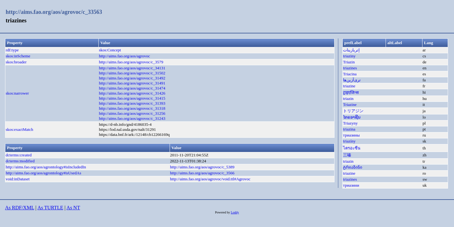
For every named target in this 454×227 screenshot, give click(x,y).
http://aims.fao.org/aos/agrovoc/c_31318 (132, 108)
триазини (351, 185)
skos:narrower (17, 93)
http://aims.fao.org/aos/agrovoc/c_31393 (132, 103)
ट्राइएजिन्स (351, 92)
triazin (348, 98)
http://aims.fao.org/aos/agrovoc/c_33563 (54, 12)
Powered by (223, 212)
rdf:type (12, 50)
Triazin (349, 62)
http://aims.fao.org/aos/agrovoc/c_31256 (132, 113)
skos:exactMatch (19, 129)
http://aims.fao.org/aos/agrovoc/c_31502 (132, 73)
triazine (349, 86)
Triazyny (350, 123)
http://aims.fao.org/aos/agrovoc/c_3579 (131, 62)
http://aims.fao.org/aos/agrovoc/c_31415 (132, 98)
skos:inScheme (18, 56)
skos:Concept (110, 50)
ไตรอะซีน (351, 148)
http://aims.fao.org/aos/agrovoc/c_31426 (132, 93)
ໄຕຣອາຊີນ (352, 117)
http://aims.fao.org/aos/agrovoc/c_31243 (132, 118)
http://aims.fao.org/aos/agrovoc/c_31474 (132, 88)
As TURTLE (50, 207)
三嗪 (347, 155)
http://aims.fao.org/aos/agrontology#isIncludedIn (46, 167)
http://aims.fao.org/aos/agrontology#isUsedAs (43, 173)
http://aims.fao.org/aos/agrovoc (124, 56)
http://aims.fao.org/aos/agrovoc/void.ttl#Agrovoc (210, 179)
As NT (73, 207)
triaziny (349, 56)
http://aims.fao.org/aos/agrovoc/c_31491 (132, 83)
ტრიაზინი (352, 167)
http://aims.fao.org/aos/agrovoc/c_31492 (132, 78)
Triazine (350, 104)
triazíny (349, 141)
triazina (349, 129)
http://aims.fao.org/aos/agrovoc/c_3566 (202, 173)
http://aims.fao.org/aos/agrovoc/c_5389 (202, 167)
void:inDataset (18, 179)
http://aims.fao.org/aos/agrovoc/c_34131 (132, 68)
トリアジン (353, 110)
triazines (350, 68)
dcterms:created (19, 155)
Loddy (235, 212)
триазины (351, 135)
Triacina (350, 74)
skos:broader (16, 62)
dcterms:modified (20, 161)
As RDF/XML (19, 207)
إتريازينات (351, 50)
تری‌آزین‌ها (352, 80)
